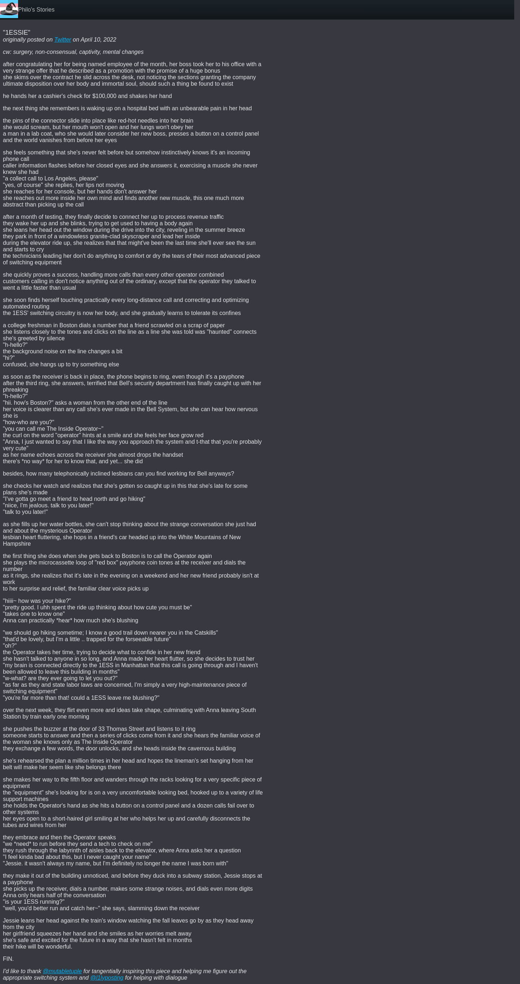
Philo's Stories (36, 10)
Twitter (62, 40)
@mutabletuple (62, 971)
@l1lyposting (107, 978)
